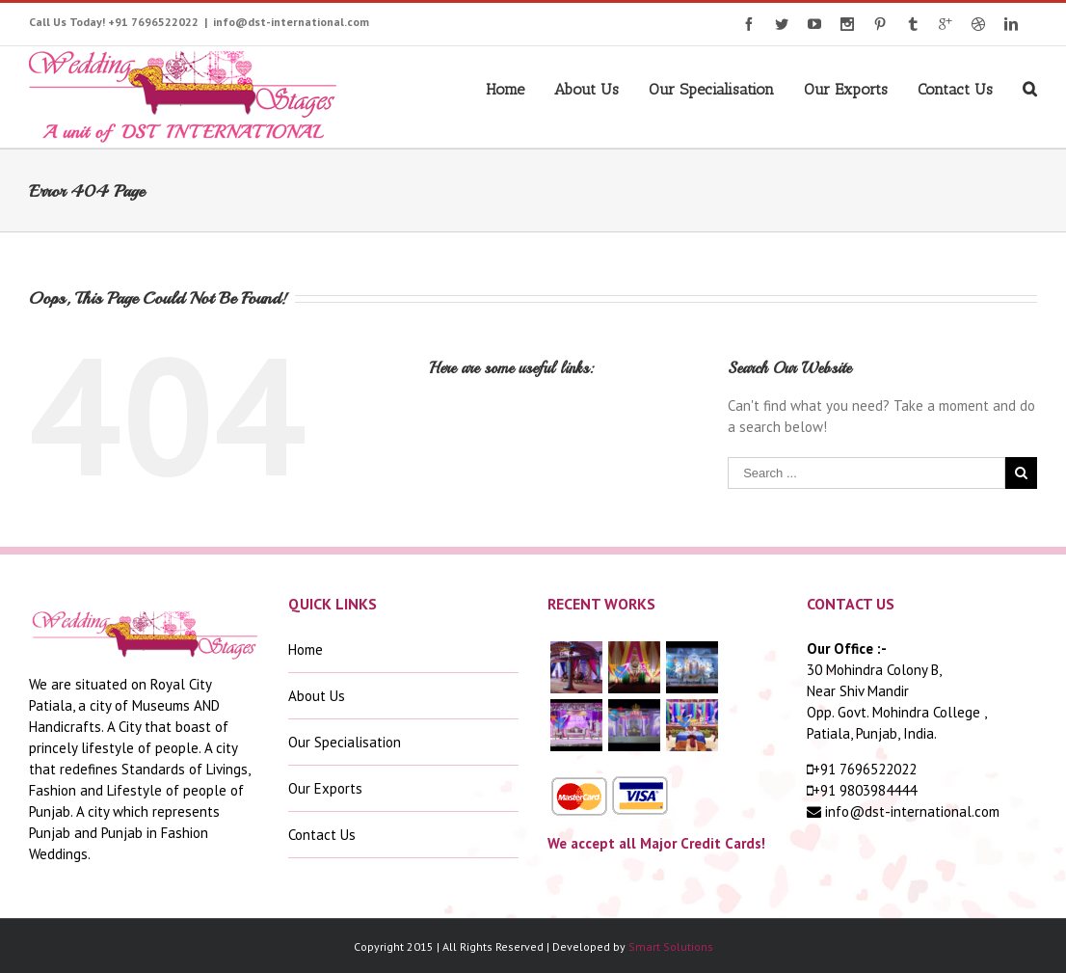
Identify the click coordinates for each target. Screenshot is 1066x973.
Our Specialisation (711, 89)
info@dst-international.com (291, 21)
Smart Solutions (670, 946)
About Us (586, 89)
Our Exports (846, 89)
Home (505, 89)
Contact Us (955, 89)
